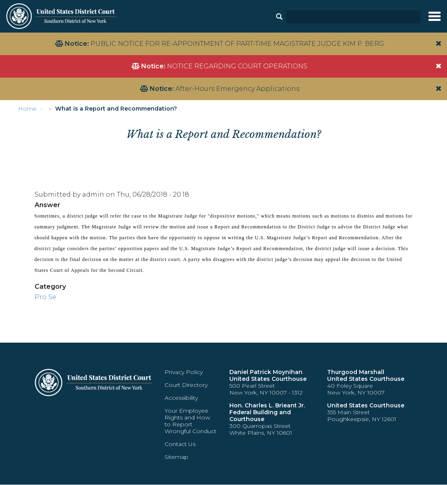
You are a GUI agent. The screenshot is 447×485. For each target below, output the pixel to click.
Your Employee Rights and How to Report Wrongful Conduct (190, 421)
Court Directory (186, 384)
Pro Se (45, 297)
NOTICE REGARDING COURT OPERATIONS (237, 66)
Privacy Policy (184, 372)
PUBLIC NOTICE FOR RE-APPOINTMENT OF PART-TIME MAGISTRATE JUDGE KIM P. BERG (237, 43)
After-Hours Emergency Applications (237, 88)
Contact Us (180, 444)
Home (27, 108)
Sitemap (176, 456)
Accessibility (181, 397)
